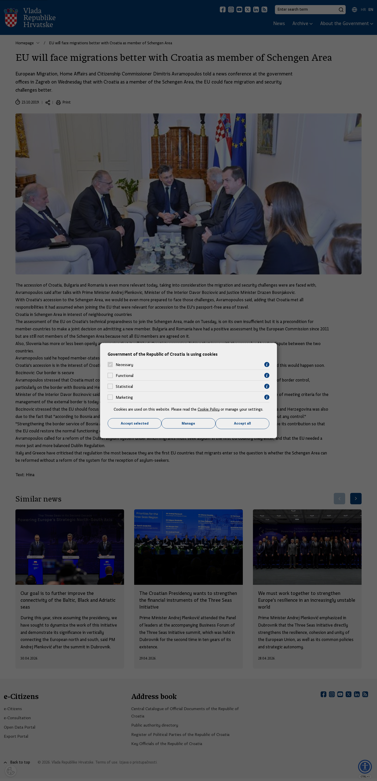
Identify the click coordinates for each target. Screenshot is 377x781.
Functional (124, 375)
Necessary (124, 364)
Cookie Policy (208, 409)
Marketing (124, 397)
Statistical (124, 386)
